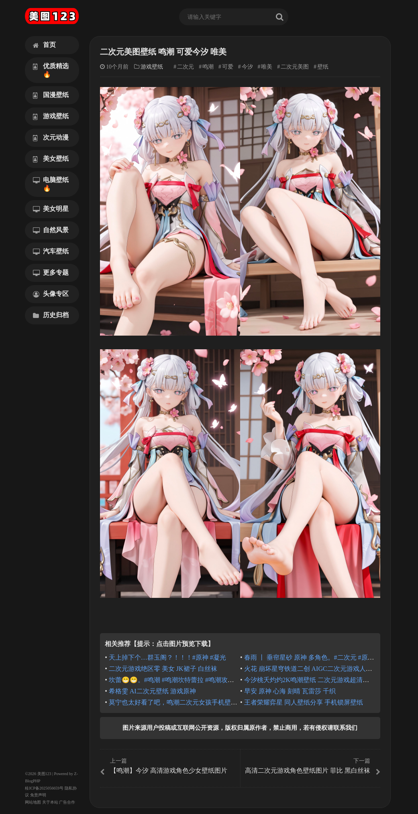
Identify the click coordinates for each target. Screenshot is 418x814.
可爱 (227, 67)
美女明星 (51, 209)
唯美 (266, 67)
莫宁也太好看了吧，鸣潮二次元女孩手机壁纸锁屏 (179, 702)
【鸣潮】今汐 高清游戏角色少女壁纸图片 (169, 766)
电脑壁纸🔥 (51, 184)
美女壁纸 (51, 158)
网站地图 (33, 802)
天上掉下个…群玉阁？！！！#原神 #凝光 (167, 657)
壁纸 (322, 67)
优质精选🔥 (51, 70)
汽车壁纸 (51, 251)
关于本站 (50, 802)
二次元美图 (295, 67)
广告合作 (67, 802)
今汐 (247, 67)
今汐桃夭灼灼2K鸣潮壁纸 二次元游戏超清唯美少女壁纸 (323, 679)
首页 (44, 45)
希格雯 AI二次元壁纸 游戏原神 (152, 691)
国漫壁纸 (51, 95)
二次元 (185, 67)
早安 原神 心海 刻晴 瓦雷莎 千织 (290, 691)
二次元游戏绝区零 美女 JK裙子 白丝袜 (163, 668)
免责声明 (38, 795)
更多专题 (51, 272)
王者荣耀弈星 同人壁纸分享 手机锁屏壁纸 (303, 702)
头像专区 (51, 294)
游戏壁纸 (51, 116)
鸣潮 (208, 67)
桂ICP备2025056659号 (44, 788)
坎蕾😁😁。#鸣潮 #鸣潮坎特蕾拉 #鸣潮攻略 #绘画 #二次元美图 (199, 679)
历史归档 (51, 315)
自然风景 (51, 230)
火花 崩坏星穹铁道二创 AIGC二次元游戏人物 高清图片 (322, 668)
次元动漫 (51, 137)
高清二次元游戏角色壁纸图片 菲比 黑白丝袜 (311, 766)
